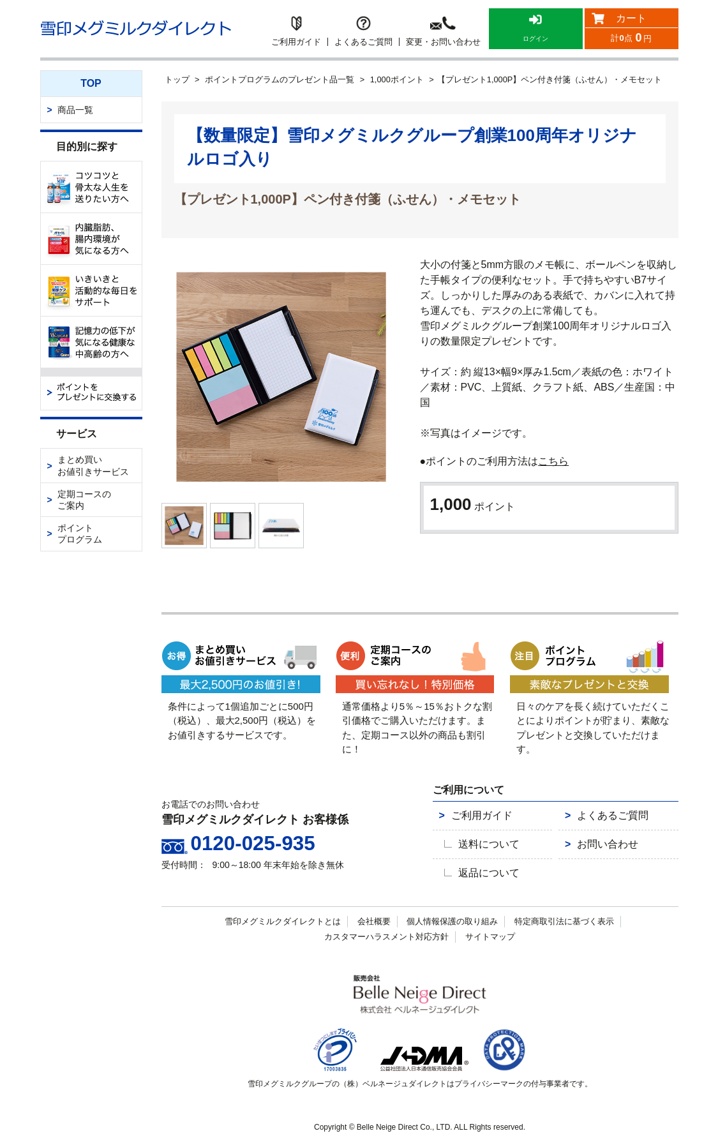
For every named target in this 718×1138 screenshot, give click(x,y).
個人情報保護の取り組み (452, 917)
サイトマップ (490, 932)
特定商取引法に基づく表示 (564, 917)
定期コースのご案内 (84, 500)
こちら (553, 461)
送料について (485, 846)
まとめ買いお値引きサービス (93, 465)
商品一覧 (75, 110)
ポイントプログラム (79, 533)
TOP (90, 83)
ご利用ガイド (471, 822)
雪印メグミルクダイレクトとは (283, 917)
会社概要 (374, 917)
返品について (485, 870)
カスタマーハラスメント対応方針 (386, 932)
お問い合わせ (597, 846)
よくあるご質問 (601, 822)
